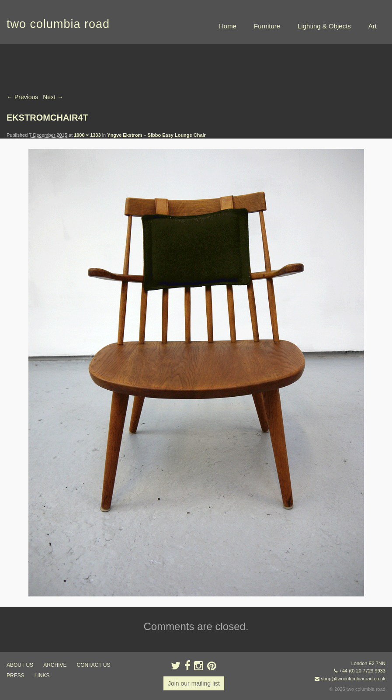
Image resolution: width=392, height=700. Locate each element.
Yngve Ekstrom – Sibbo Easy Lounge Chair (156, 135)
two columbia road (58, 24)
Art (372, 26)
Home (227, 26)
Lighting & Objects (324, 26)
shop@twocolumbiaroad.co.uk (353, 678)
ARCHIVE (54, 665)
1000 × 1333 (87, 135)
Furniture (267, 26)
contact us (94, 665)
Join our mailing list (194, 683)
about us (20, 665)
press (15, 675)
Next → (53, 97)
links (42, 675)
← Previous (22, 97)
